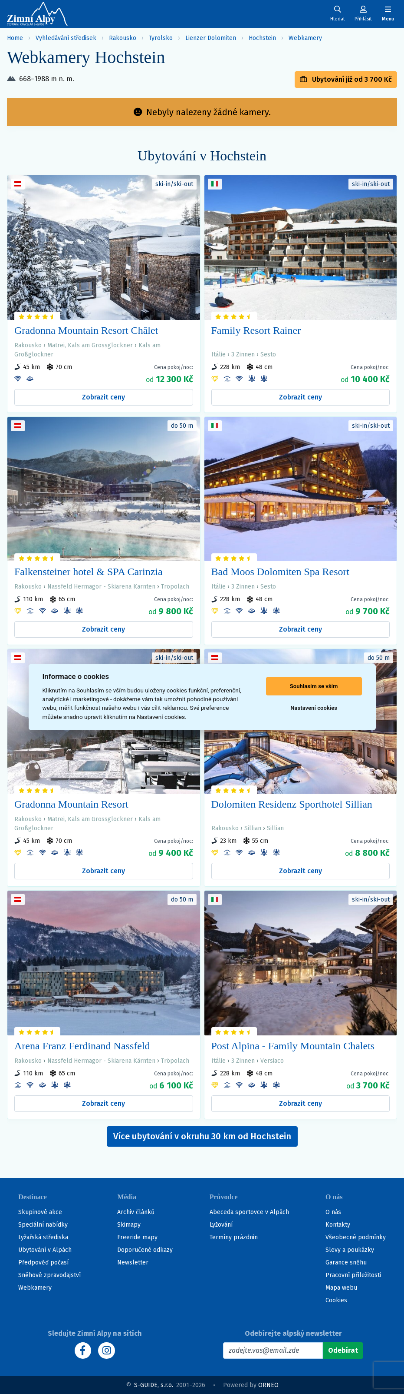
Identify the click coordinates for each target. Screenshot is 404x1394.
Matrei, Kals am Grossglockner (90, 345)
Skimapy (129, 1224)
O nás (333, 1212)
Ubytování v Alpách (45, 1250)
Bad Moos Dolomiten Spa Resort (280, 571)
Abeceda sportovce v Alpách (249, 1212)
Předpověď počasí (43, 1262)
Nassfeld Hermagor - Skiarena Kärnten (101, 586)
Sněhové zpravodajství (49, 1275)
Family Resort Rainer (256, 330)
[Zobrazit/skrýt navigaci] (388, 14)
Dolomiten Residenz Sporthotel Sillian (291, 804)
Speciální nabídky (43, 1224)
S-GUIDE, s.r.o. (153, 1385)
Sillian (252, 828)
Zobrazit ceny (103, 397)
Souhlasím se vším (314, 686)
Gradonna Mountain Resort (71, 804)
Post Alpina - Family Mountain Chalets (293, 1045)
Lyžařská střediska (43, 1237)
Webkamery (305, 38)
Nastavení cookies (313, 708)
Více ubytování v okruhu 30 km (202, 1136)
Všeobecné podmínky (355, 1237)
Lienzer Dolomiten (210, 38)
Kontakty (337, 1224)
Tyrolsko (161, 38)
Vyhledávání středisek (66, 38)
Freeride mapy (137, 1237)
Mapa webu (341, 1287)
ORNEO (268, 1385)
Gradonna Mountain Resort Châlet (86, 330)
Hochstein (262, 38)
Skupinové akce (40, 1212)
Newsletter (132, 1262)
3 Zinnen (243, 354)
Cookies (336, 1300)
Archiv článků (135, 1212)
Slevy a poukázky (349, 1250)
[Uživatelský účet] (337, 14)
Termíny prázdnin (234, 1237)
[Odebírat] (343, 1350)
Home (15, 38)
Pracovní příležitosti (353, 1275)
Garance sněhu (346, 1262)
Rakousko (122, 38)
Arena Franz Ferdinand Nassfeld (82, 1045)
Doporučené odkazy (145, 1250)
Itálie (218, 354)
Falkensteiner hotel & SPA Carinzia (88, 571)
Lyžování (221, 1224)
